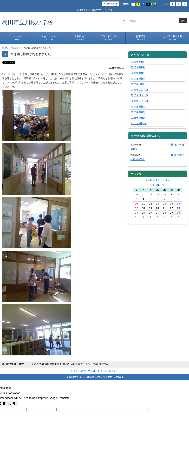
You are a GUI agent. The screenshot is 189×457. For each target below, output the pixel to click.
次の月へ (165, 180)
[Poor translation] (12, 403)
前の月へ (150, 180)
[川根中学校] (178, 144)
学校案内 (79, 38)
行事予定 (141, 38)
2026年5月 (157, 184)
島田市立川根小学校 (27, 22)
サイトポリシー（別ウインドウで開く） (94, 370)
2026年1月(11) (139, 84)
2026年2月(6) (138, 78)
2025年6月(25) (139, 123)
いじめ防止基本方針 (171, 38)
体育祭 (134, 149)
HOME (5, 48)
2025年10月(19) (139, 101)
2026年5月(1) (138, 61)
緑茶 (154, 4)
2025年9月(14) (139, 106)
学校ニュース (48, 38)
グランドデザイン (110, 38)
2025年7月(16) (139, 117)
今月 (157, 180)
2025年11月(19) (139, 95)
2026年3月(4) (138, 73)
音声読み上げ (110, 4)
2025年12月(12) (139, 89)
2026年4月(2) (138, 67)
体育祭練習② (138, 159)
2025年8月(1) (138, 112)
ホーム (17, 38)
